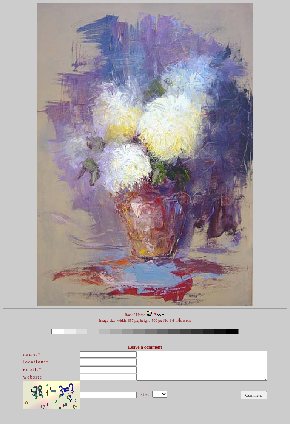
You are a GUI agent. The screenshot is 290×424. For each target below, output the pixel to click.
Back (129, 315)
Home (140, 315)
